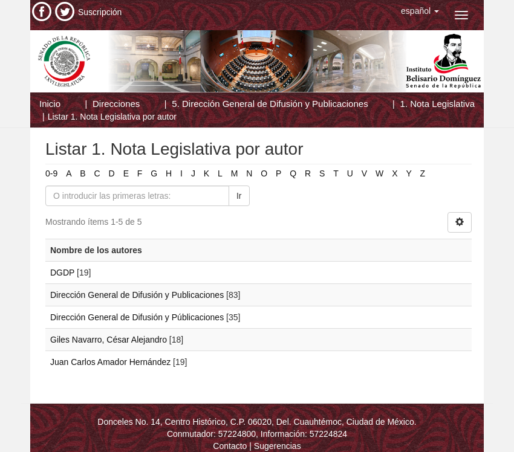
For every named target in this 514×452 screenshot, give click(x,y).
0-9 (51, 173)
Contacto (230, 446)
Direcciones (116, 103)
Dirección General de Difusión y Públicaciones (137, 317)
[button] (420, 11)
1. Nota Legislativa (437, 103)
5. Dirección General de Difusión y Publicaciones (270, 103)
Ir (239, 196)
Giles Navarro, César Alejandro (108, 339)
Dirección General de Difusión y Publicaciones (137, 295)
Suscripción (100, 12)
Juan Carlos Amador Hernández (110, 362)
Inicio (49, 103)
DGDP (62, 272)
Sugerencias (277, 446)
